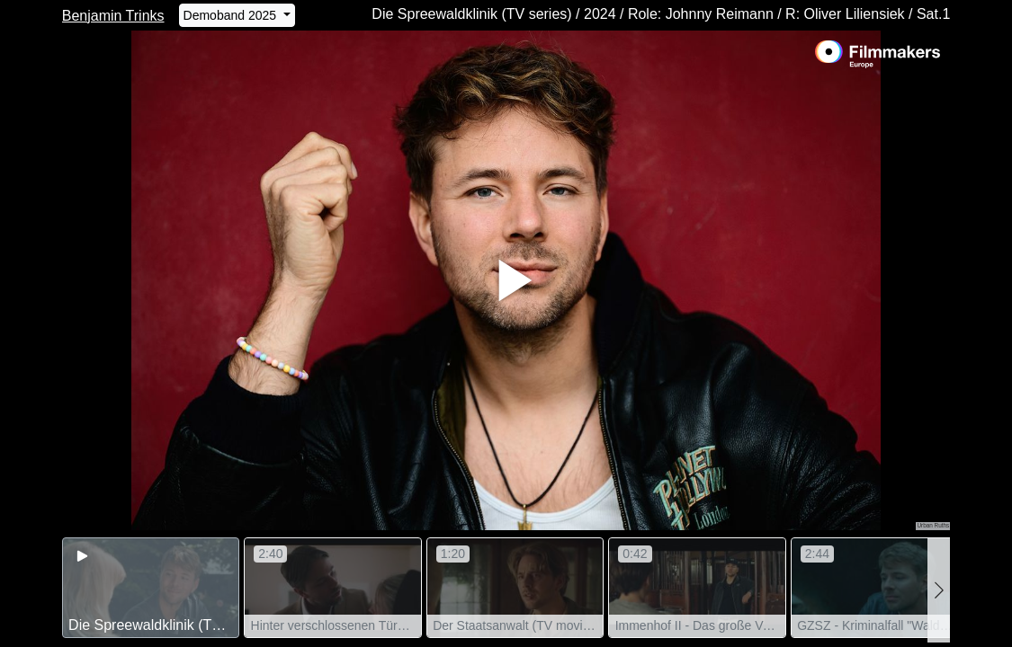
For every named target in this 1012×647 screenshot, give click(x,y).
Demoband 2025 (232, 15)
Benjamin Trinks (113, 15)
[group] (151, 587)
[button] (938, 590)
